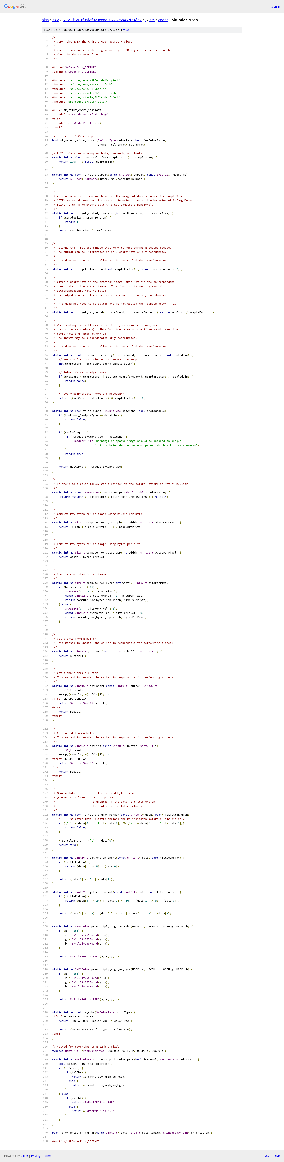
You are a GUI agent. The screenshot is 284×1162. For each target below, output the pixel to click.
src (152, 19)
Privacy (35, 1156)
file (125, 30)
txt (266, 1156)
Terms (47, 1156)
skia (45, 19)
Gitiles (25, 1156)
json (276, 1156)
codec (163, 19)
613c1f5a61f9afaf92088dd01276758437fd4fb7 (102, 19)
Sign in (275, 6)
